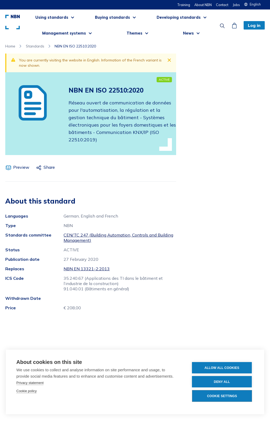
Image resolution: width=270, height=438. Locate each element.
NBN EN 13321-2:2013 (87, 268)
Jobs (236, 5)
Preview (21, 167)
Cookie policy (26, 391)
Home (10, 46)
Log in (254, 25)
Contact (222, 5)
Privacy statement (30, 383)
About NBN (203, 5)
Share (49, 167)
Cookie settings (222, 396)
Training (183, 5)
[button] (254, 4)
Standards (35, 46)
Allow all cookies (221, 368)
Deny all (222, 382)
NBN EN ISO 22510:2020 (75, 46)
